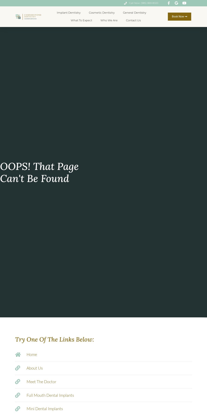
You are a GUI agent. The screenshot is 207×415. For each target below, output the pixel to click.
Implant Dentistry (69, 12)
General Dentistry (135, 12)
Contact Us (133, 20)
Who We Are (109, 20)
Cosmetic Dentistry (102, 12)
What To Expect (82, 20)
